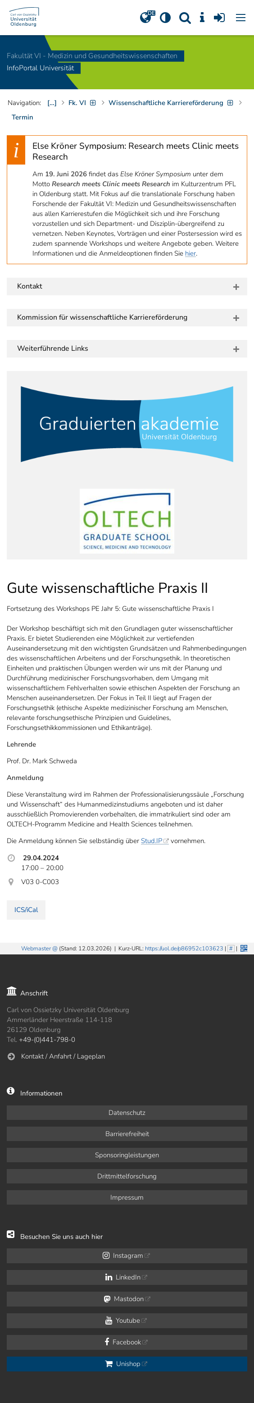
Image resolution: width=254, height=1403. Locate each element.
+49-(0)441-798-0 (47, 1039)
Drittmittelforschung (127, 1176)
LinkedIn (123, 1277)
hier (190, 253)
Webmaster (36, 949)
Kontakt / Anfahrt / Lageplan (63, 1056)
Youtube (122, 1320)
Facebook (122, 1342)
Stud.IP (151, 840)
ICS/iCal (26, 909)
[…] (52, 102)
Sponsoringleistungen (127, 1155)
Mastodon (124, 1298)
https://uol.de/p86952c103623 (184, 949)
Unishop (123, 1363)
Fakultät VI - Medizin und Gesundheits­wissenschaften (92, 56)
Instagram (123, 1255)
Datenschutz (127, 1112)
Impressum (127, 1197)
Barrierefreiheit (127, 1133)
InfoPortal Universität (40, 68)
